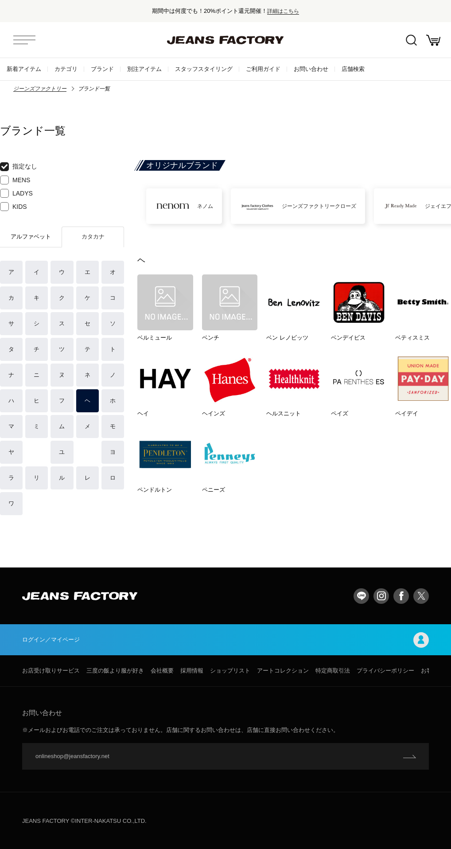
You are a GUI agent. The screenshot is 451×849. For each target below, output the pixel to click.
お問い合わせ (311, 69)
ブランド (102, 69)
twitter (421, 596)
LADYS (16, 193)
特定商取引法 (332, 670)
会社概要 (162, 670)
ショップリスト (230, 670)
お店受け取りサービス (51, 670)
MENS (15, 180)
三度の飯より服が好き (115, 670)
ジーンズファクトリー (39, 89)
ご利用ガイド (263, 69)
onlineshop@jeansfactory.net (72, 756)
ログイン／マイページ (225, 640)
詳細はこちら (283, 11)
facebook (401, 596)
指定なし (18, 166)
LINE (361, 596)
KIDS (13, 206)
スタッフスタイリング (204, 69)
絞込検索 (411, 40)
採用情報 (191, 670)
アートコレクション (283, 670)
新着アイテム (24, 69)
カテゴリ (66, 69)
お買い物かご (433, 40)
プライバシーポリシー (385, 670)
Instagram (381, 596)
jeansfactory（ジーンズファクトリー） (225, 39)
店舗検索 (353, 69)
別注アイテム (144, 69)
